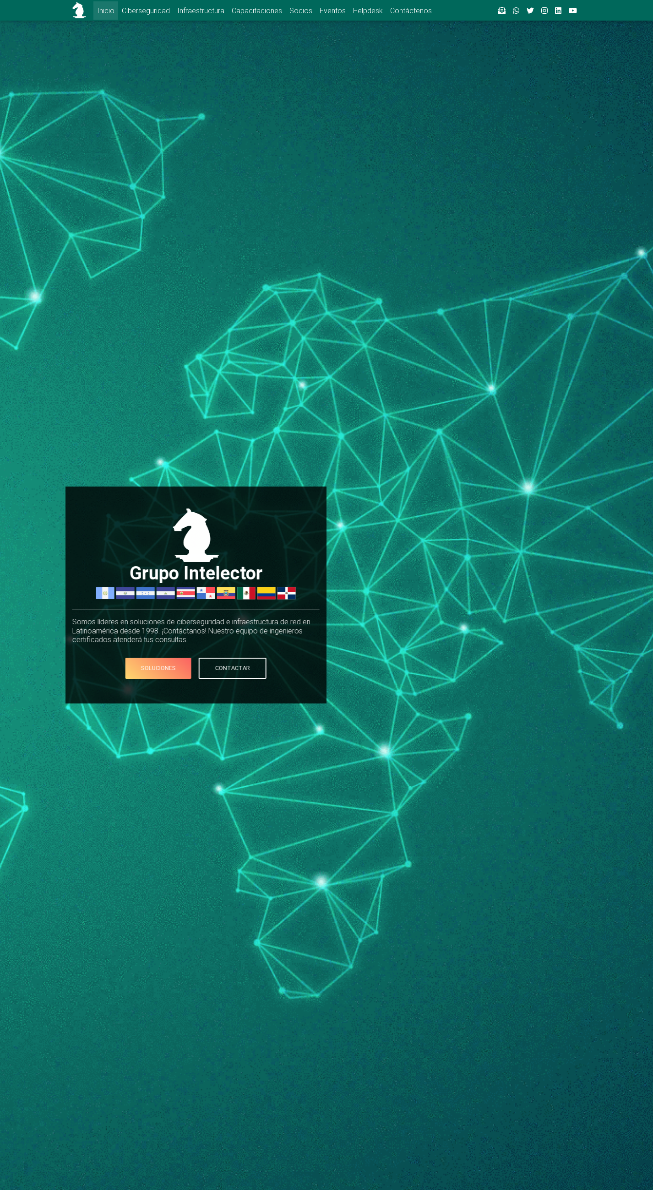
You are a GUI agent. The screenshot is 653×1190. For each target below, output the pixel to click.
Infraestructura (200, 10)
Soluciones (144, 668)
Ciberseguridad (146, 10)
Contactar (219, 668)
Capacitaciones (257, 10)
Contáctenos (411, 10)
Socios (300, 10)
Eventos (333, 10)
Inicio (105, 10)
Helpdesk (368, 10)
